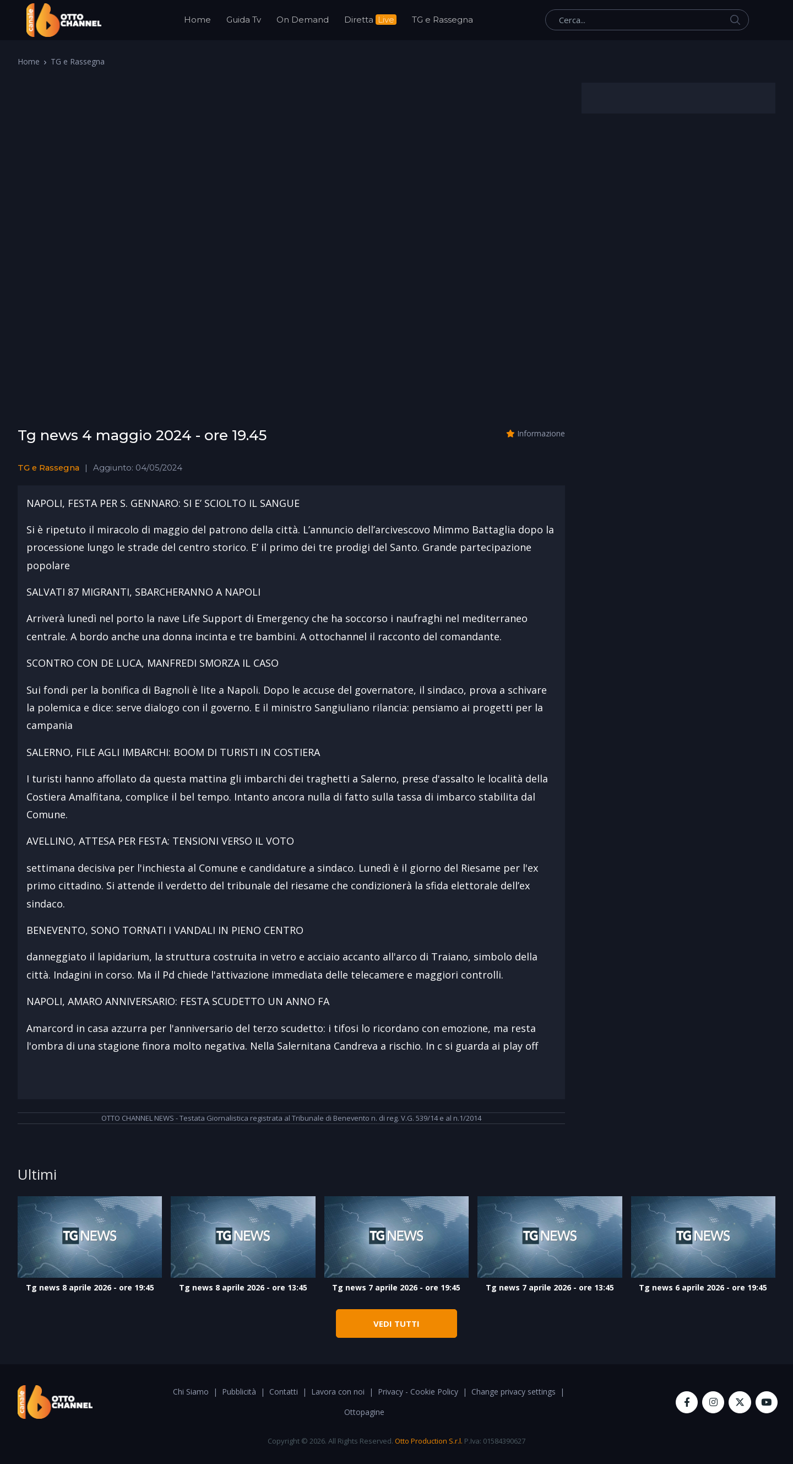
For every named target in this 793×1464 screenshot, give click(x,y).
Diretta (370, 19)
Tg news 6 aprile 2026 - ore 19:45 (703, 1287)
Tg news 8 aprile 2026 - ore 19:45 (90, 1287)
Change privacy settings (513, 1391)
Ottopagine (364, 1412)
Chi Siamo (191, 1391)
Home (197, 19)
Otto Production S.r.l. (429, 1441)
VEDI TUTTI (396, 1323)
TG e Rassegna (442, 19)
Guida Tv (243, 19)
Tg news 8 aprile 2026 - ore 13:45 (243, 1287)
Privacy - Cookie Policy (418, 1391)
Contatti (283, 1391)
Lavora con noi (338, 1391)
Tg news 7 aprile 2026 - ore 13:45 (550, 1287)
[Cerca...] (647, 19)
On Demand (302, 19)
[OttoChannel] (63, 20)
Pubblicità (239, 1391)
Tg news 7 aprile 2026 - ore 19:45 (396, 1287)
